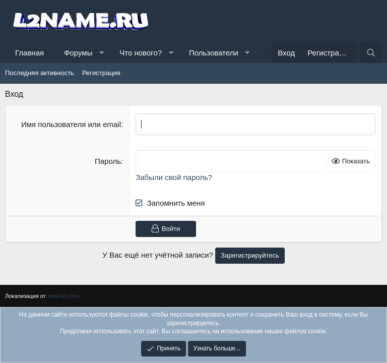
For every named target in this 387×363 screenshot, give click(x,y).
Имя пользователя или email (71, 124)
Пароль (108, 161)
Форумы (78, 52)
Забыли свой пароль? (174, 177)
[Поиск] (371, 52)
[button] (101, 52)
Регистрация (101, 73)
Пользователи (213, 52)
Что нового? (140, 52)
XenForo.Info (63, 296)
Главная (29, 52)
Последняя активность (39, 73)
